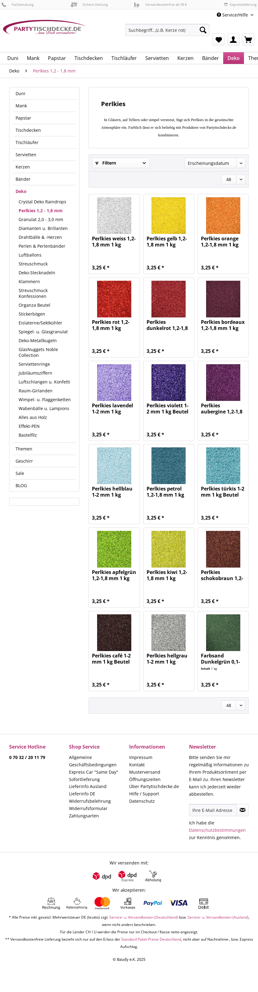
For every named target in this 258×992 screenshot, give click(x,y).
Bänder (23, 179)
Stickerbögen (32, 314)
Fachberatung (18, 4)
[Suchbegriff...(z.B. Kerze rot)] (167, 30)
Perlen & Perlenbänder (42, 246)
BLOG (21, 485)
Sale (20, 473)
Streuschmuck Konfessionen (33, 293)
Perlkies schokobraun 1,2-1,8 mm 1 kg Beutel (222, 575)
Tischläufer (27, 142)
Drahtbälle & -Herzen (40, 237)
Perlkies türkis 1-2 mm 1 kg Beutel (222, 492)
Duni (20, 93)
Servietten (26, 154)
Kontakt (137, 765)
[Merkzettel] (218, 39)
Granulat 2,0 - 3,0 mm (41, 219)
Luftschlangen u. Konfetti (44, 382)
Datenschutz (142, 801)
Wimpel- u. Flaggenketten (45, 399)
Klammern (29, 281)
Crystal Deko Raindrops (42, 202)
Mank (21, 106)
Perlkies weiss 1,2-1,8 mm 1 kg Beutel (114, 241)
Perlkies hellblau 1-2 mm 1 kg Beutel (112, 492)
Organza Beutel (34, 305)
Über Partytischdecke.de (154, 786)
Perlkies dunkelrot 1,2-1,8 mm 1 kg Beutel (167, 325)
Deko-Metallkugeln (38, 340)
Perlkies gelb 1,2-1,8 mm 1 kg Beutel (167, 241)
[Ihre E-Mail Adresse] (213, 810)
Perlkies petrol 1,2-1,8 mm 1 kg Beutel (165, 492)
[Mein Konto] (233, 39)
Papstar (23, 118)
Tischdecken (28, 130)
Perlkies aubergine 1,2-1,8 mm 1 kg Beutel (221, 408)
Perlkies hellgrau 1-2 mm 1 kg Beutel (167, 659)
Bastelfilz (28, 435)
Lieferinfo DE (82, 794)
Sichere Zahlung (89, 4)
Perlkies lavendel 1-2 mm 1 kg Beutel (112, 408)
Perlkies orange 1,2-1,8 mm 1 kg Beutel (219, 241)
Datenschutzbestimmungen (217, 830)
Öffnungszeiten (145, 779)
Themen (24, 449)
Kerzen (23, 167)
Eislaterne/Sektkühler (40, 323)
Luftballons (30, 255)
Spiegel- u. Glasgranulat (43, 332)
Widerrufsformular (88, 808)
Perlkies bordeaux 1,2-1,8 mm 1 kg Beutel (223, 325)
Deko (21, 191)
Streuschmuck (33, 264)
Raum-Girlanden (36, 391)
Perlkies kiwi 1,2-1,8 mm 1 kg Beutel (167, 575)
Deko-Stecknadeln (37, 273)
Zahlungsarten (84, 816)
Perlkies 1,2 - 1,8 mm (41, 210)
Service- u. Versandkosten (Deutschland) (143, 917)
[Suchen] (203, 30)
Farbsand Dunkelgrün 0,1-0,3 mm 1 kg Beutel (220, 659)
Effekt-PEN (29, 426)
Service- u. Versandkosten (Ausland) (218, 917)
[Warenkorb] (248, 39)
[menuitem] (167, 33)
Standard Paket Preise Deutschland (151, 939)
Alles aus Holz (33, 417)
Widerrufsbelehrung (90, 801)
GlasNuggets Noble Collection (38, 352)
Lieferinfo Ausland (88, 786)
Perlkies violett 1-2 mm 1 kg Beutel (167, 408)
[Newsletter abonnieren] (243, 810)
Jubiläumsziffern (35, 373)
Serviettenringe (34, 364)
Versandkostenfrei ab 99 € (160, 4)
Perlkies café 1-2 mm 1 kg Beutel (111, 659)
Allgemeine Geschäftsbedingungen (93, 761)
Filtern (105, 163)
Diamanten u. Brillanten (43, 228)
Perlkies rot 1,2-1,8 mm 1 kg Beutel (110, 325)
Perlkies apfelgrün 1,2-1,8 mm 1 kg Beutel (114, 575)
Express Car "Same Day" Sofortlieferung (93, 775)
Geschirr (24, 461)
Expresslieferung (240, 4)
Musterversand (144, 772)
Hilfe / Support (144, 794)
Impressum (140, 757)
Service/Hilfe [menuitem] (233, 15)
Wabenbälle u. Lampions (44, 408)
